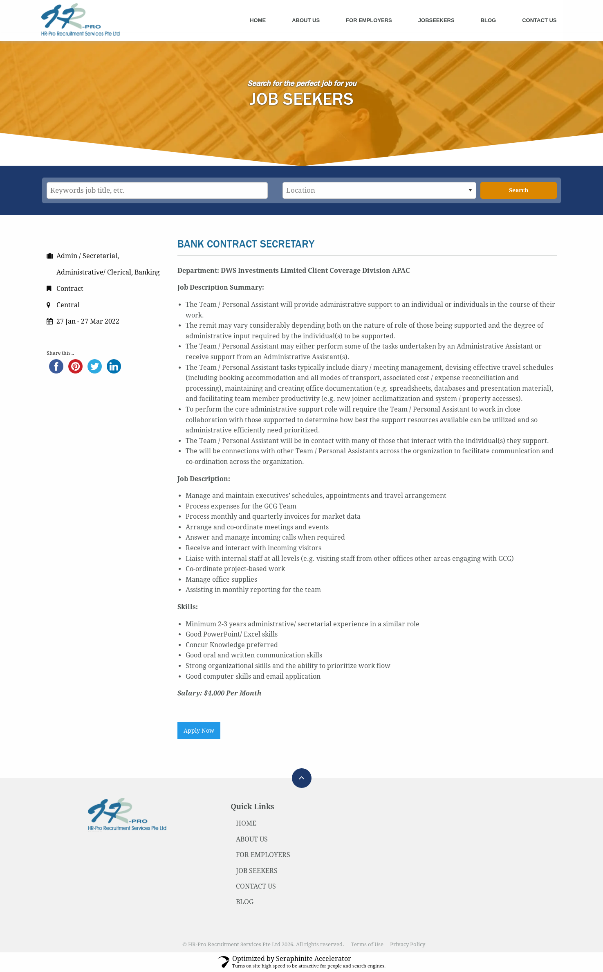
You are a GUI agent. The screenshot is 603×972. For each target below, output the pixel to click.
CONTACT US (256, 886)
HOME (246, 823)
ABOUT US (252, 839)
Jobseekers (436, 20)
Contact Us (539, 20)
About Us (306, 20)
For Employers (369, 20)
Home (258, 20)
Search (518, 190)
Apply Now (199, 730)
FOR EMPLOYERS (263, 855)
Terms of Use (367, 944)
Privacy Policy (407, 944)
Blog (488, 20)
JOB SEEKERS (257, 871)
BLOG (244, 902)
